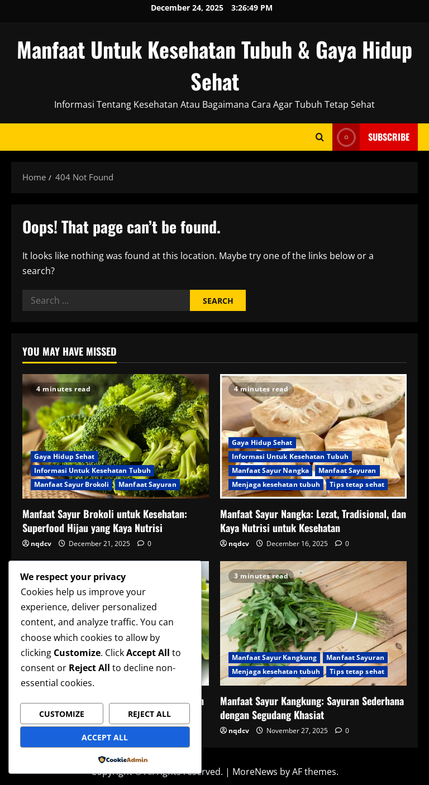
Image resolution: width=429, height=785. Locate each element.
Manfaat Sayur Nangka (270, 470)
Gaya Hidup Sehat (64, 456)
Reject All (149, 714)
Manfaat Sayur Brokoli (71, 484)
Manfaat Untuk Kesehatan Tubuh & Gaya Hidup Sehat (214, 65)
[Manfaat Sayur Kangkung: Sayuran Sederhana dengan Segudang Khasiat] (313, 623)
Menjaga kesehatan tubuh (276, 484)
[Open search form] (320, 137)
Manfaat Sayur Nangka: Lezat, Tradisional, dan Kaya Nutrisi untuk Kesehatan (313, 520)
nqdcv (41, 543)
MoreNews (255, 771)
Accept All (105, 737)
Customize (61, 714)
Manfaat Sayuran (147, 484)
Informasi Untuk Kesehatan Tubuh (92, 470)
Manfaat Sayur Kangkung (274, 657)
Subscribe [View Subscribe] (370, 137)
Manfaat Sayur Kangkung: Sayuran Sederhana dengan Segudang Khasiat (312, 707)
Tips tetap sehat (357, 484)
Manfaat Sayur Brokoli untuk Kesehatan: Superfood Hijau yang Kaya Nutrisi (104, 520)
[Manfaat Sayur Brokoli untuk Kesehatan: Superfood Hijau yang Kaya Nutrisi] (115, 436)
